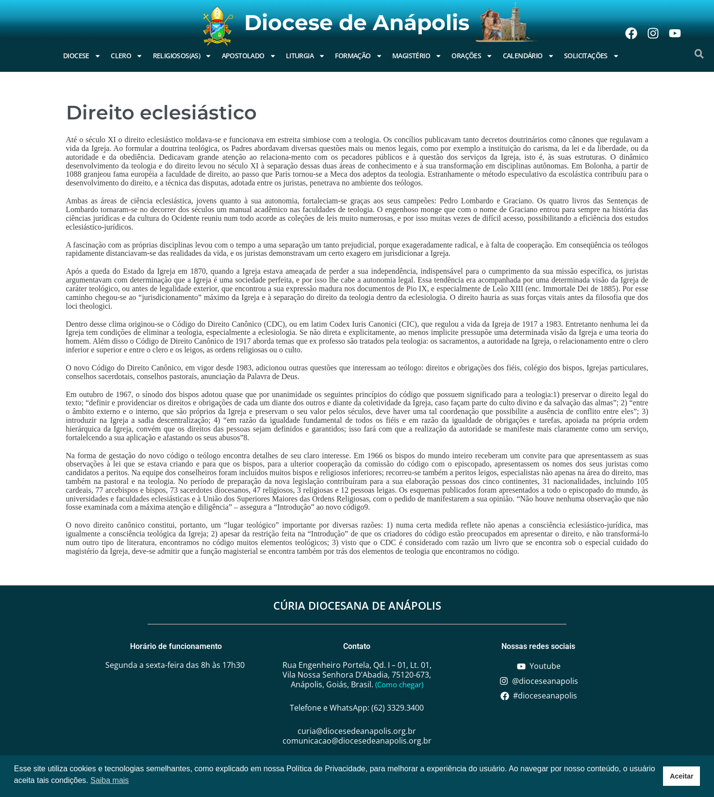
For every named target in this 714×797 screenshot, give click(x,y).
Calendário (528, 56)
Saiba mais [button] (109, 780)
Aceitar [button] (682, 776)
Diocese (82, 56)
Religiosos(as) (182, 56)
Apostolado (249, 56)
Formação (358, 56)
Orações (472, 56)
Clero (127, 56)
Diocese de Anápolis (356, 22)
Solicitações (591, 56)
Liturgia (306, 56)
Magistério (417, 56)
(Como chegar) (399, 684)
